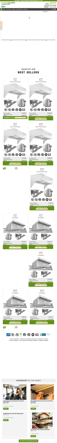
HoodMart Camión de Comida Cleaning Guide (13, 413)
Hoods (37, 406)
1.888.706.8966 (52, 7)
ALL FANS (40, 0)
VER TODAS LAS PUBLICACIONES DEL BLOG (28, 440)
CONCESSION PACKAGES (34, 0)
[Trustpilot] (3, 6)
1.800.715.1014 (52, 3)
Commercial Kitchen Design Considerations (40, 429)
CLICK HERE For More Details (16, 168)
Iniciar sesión (53, 9)
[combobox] (45, 11)
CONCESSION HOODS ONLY (25, 0)
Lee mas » (6, 408)
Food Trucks (11, 406)
